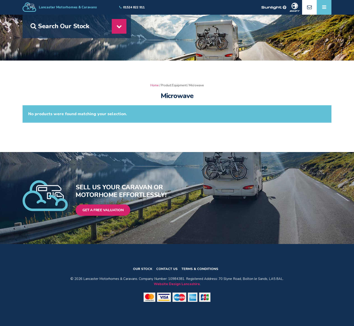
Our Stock (142, 269)
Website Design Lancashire (177, 284)
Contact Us (167, 269)
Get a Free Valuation (102, 210)
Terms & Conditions (200, 269)
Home (154, 85)
